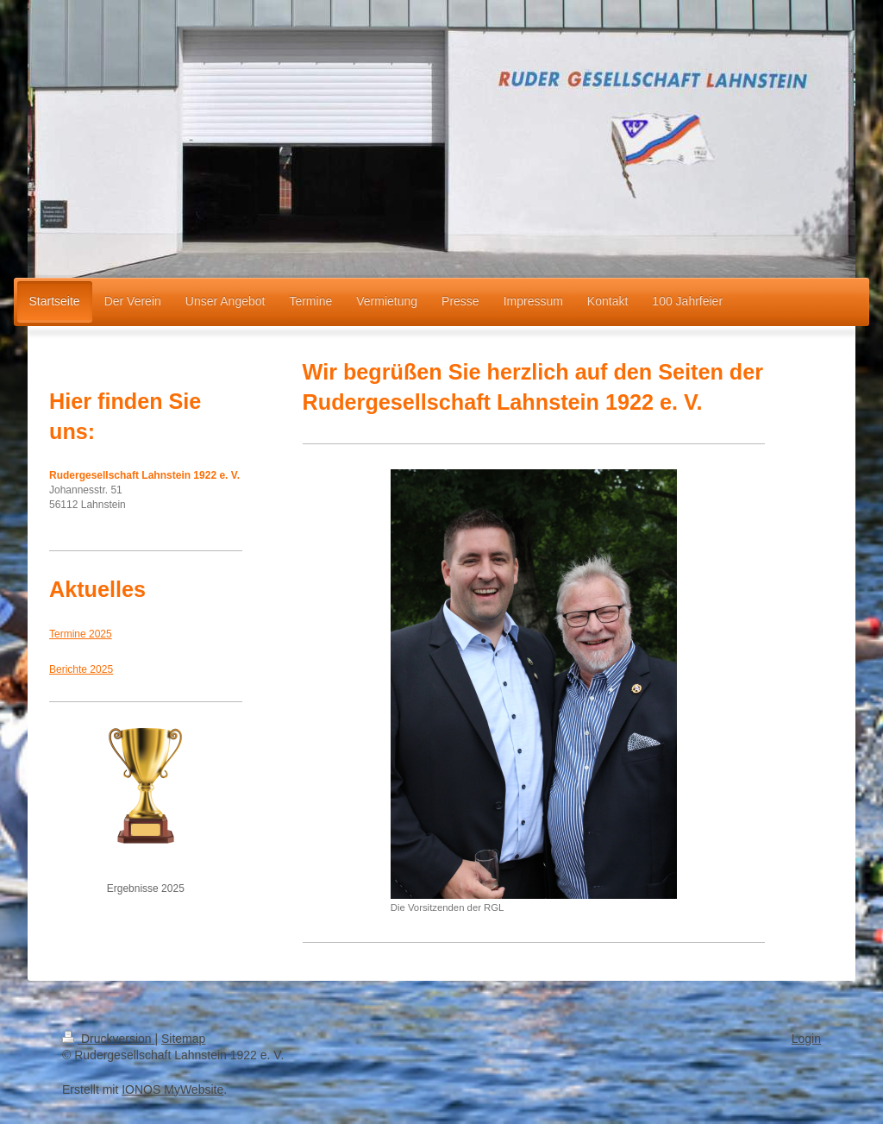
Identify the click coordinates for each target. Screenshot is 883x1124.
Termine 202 (77, 634)
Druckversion (108, 1039)
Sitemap (183, 1039)
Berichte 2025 (81, 669)
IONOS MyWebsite (172, 1089)
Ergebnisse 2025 (146, 888)
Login (806, 1039)
